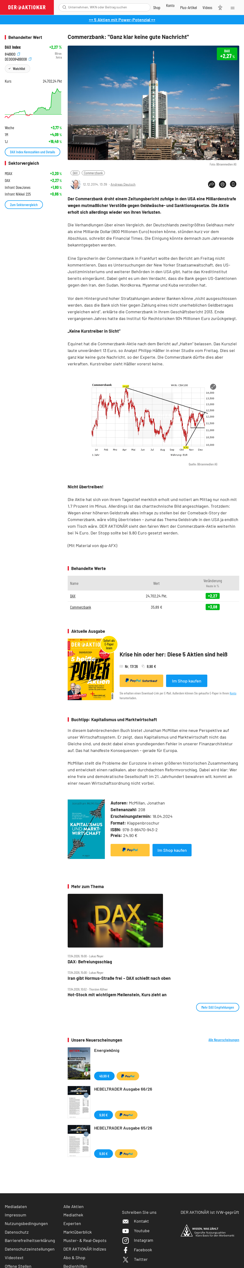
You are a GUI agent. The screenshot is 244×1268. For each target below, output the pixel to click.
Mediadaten (16, 1206)
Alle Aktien (73, 1206)
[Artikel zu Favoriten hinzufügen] (233, 184)
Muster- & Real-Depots (85, 1240)
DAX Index (13, 47)
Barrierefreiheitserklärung (30, 1240)
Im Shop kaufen (186, 680)
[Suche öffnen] (64, 7)
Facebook (137, 1249)
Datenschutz (17, 1232)
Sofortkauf (141, 680)
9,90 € (103, 1115)
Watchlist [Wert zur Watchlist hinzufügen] (19, 68)
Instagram (137, 1240)
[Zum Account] (170, 5)
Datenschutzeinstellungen (30, 1249)
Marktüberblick (77, 1232)
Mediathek (73, 1214)
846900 (12, 54)
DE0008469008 (18, 59)
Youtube (136, 1230)
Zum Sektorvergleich (24, 204)
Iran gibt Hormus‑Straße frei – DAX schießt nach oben (119, 978)
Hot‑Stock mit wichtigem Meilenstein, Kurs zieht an (117, 994)
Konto (233, 693)
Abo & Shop (74, 1257)
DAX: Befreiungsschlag (90, 961)
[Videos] (207, 7)
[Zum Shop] (156, 7)
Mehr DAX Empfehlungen (217, 1007)
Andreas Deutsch (123, 184)
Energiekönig (106, 1050)
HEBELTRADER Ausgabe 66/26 (123, 1089)
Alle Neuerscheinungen (223, 1040)
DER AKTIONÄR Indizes (84, 1249)
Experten (72, 1223)
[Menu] (232, 7)
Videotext (14, 1257)
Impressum (15, 1214)
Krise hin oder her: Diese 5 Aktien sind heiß (174, 654)
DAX (75, 172)
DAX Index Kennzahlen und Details (32, 151)
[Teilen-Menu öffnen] (211, 184)
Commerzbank (93, 172)
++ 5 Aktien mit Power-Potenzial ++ (122, 19)
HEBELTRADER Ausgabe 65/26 (123, 1127)
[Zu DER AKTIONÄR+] (188, 7)
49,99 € (104, 1076)
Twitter (135, 1259)
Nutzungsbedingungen (26, 1223)
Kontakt (135, 1221)
